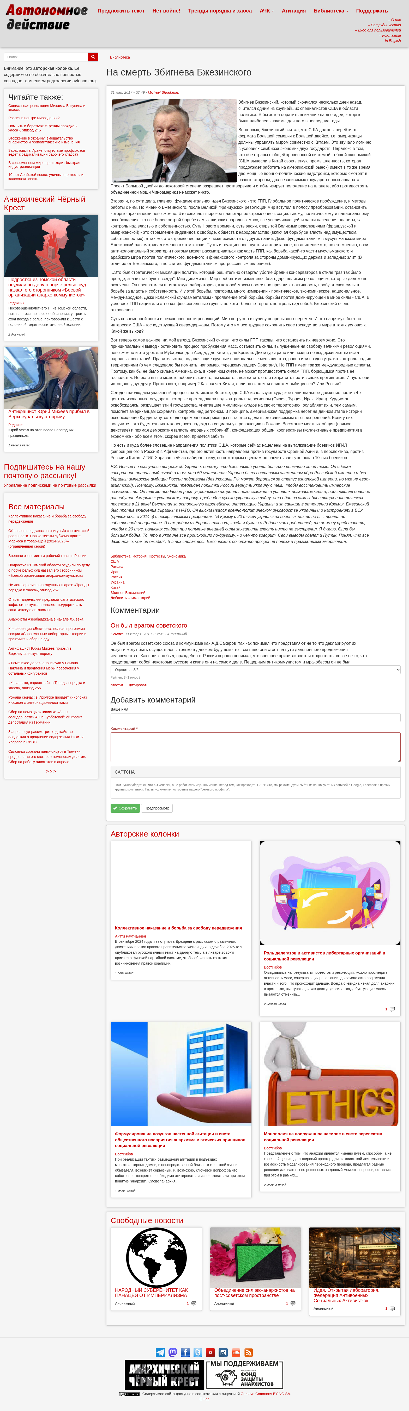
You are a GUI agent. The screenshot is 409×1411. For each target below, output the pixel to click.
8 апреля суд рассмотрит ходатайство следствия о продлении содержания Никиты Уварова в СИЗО (45, 737)
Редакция (16, 303)
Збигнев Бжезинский (128, 593)
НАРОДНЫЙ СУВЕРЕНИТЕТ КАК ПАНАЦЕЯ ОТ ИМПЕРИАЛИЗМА (151, 1293)
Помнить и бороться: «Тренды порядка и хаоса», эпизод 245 (42, 128)
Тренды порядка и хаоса (220, 11)
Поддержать (372, 11)
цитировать (138, 685)
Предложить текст (121, 11)
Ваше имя (119, 709)
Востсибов (273, 967)
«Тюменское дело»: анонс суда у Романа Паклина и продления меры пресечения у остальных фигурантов (43, 668)
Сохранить (125, 808)
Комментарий (124, 728)
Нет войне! (167, 11)
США (115, 561)
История (140, 556)
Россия (117, 577)
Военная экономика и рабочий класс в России (47, 556)
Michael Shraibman (163, 92)
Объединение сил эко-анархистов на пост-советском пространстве (254, 1293)
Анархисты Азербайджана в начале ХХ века (45, 619)
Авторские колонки (145, 834)
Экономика (176, 556)
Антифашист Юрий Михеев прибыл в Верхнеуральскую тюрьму (49, 414)
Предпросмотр (157, 808)
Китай (116, 587)
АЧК (267, 11)
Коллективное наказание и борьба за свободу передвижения (178, 928)
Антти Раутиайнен (130, 936)
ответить (118, 685)
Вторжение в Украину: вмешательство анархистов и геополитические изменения (44, 140)
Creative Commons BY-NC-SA (265, 1394)
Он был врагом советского (149, 625)
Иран (115, 572)
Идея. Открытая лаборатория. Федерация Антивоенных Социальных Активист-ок (346, 1295)
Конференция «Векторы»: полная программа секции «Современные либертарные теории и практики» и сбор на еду (47, 634)
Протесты (157, 556)
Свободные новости (147, 1220)
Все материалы (36, 506)
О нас (204, 1399)
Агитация (294, 11)
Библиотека (331, 11)
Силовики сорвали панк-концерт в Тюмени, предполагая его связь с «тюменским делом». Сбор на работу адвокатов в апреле (47, 756)
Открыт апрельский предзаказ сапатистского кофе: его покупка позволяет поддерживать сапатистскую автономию (46, 604)
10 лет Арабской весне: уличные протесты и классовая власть (45, 177)
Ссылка (117, 634)
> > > (51, 771)
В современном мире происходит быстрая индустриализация (44, 165)
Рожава (117, 567)
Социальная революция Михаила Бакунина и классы (46, 108)
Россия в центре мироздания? (33, 118)
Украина (117, 582)
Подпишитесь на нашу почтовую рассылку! (44, 471)
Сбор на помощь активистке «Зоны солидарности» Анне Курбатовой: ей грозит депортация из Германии (45, 717)
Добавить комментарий (130, 598)
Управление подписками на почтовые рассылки (50, 485)
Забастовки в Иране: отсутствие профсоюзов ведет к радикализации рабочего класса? (46, 152)
